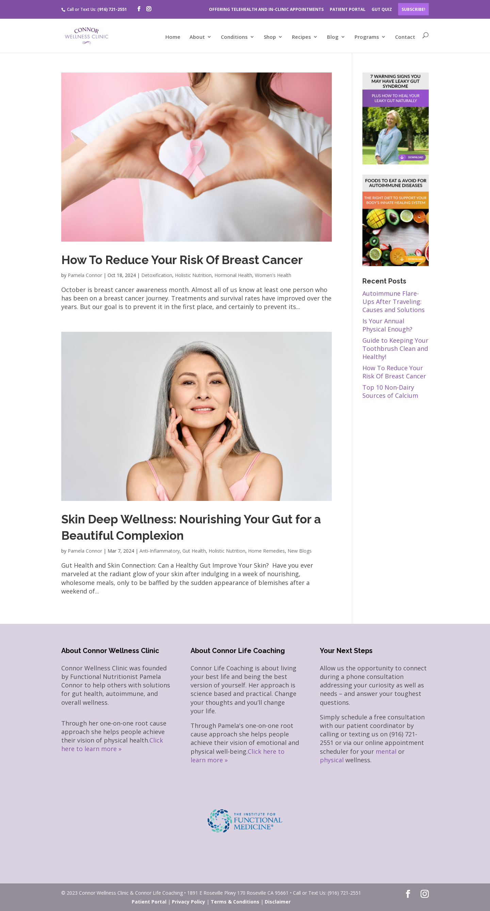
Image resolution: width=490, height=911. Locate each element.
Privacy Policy (188, 901)
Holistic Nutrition (193, 275)
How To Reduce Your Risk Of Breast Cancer (182, 260)
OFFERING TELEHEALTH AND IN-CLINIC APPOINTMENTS (266, 9)
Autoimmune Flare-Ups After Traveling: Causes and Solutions (393, 301)
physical (332, 760)
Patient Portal (149, 901)
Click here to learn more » (112, 744)
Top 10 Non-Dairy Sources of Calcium (390, 391)
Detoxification (156, 275)
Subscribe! (413, 9)
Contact (405, 37)
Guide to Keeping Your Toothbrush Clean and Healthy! (395, 348)
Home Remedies (266, 551)
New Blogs (300, 551)
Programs (367, 37)
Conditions (234, 37)
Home (172, 37)
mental (386, 751)
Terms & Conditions (235, 901)
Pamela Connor (85, 275)
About (197, 37)
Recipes (301, 37)
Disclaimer (278, 901)
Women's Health (273, 275)
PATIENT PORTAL (347, 9)
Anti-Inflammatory (160, 551)
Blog (333, 37)
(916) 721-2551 (112, 9)
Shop (270, 37)
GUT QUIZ (382, 9)
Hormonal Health (233, 275)
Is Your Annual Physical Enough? (387, 325)
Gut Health (194, 551)
